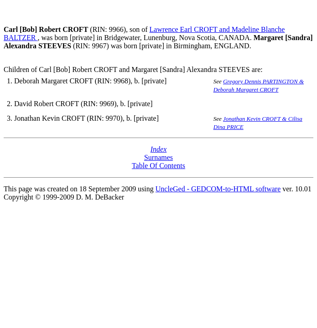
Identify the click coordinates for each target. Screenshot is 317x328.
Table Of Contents (158, 165)
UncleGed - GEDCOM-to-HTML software (218, 189)
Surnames (158, 157)
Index (159, 149)
